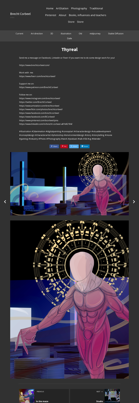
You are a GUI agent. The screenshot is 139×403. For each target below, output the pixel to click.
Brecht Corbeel (20, 14)
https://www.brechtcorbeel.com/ (34, 65)
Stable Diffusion (115, 33)
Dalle (69, 38)
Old (80, 33)
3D (51, 33)
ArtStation (62, 8)
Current (19, 33)
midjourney (95, 33)
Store (71, 21)
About (62, 15)
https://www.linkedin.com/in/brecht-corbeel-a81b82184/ (45, 124)
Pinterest (50, 15)
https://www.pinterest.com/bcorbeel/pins (38, 120)
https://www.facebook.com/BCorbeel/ (37, 116)
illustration (66, 33)
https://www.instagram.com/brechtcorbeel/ (39, 98)
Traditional (96, 8)
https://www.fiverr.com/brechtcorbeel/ (37, 76)
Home (49, 8)
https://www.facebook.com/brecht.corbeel (39, 113)
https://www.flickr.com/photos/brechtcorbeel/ (41, 109)
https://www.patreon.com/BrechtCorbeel (38, 87)
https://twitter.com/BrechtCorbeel (35, 102)
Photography (79, 8)
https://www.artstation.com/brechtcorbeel (39, 105)
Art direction (37, 33)
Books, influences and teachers (87, 15)
